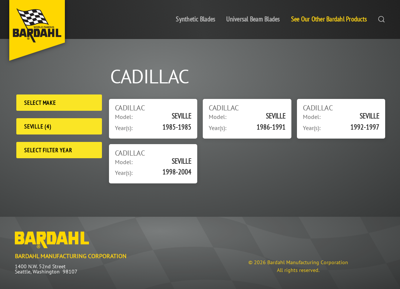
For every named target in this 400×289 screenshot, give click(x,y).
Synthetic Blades (195, 19)
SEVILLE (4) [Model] (37, 126)
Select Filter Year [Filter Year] (48, 150)
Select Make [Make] (40, 102)
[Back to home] (37, 30)
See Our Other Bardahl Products (329, 19)
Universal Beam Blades (253, 19)
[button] (381, 19)
